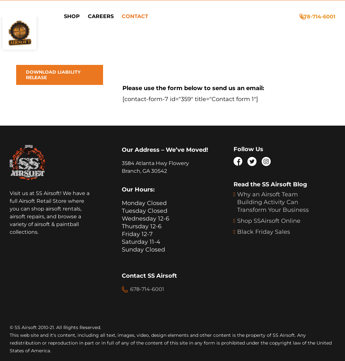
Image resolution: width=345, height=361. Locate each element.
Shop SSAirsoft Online (268, 220)
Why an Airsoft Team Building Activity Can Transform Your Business (273, 202)
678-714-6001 (317, 17)
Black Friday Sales (263, 231)
